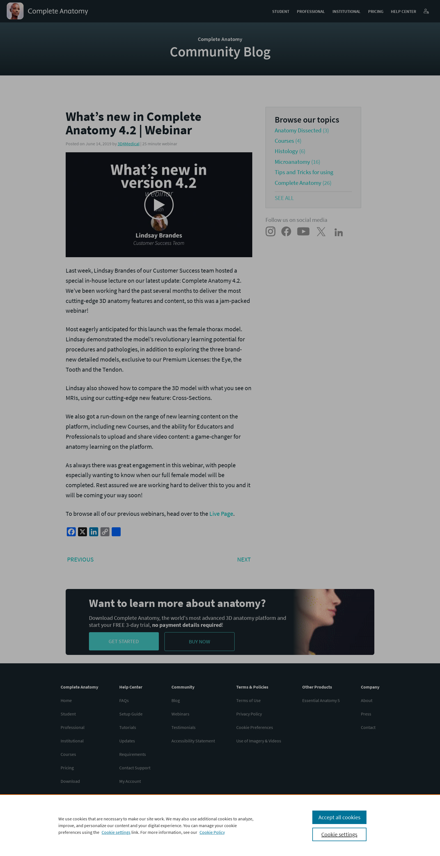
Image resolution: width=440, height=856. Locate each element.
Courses (284, 140)
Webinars (180, 714)
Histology (286, 151)
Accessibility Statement (193, 741)
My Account (130, 781)
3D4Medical (128, 143)
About (366, 700)
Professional (311, 11)
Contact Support (134, 767)
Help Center (403, 11)
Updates (127, 741)
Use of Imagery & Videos (258, 741)
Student (280, 11)
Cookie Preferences (254, 727)
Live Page (221, 513)
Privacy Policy (249, 714)
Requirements (132, 754)
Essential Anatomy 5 (321, 700)
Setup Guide (131, 714)
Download (70, 781)
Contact (368, 727)
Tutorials (127, 727)
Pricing (375, 11)
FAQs (124, 700)
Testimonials (183, 727)
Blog (175, 700)
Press (366, 714)
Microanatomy (292, 161)
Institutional (347, 11)
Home (66, 700)
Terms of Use (248, 700)
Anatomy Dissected (298, 130)
